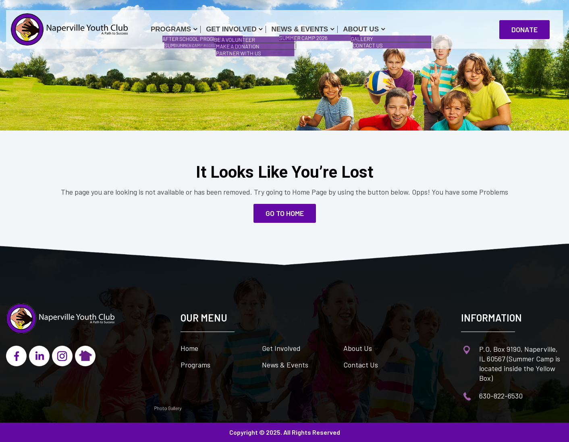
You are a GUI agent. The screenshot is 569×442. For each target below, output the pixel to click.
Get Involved (231, 29)
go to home (285, 213)
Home (189, 348)
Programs (171, 29)
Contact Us (360, 364)
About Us (361, 29)
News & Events (299, 29)
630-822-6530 (501, 395)
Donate (524, 29)
